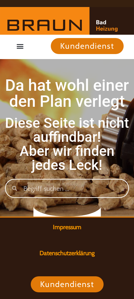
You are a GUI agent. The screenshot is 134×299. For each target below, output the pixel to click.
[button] (20, 45)
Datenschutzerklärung (67, 253)
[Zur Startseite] (67, 21)
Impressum (67, 227)
